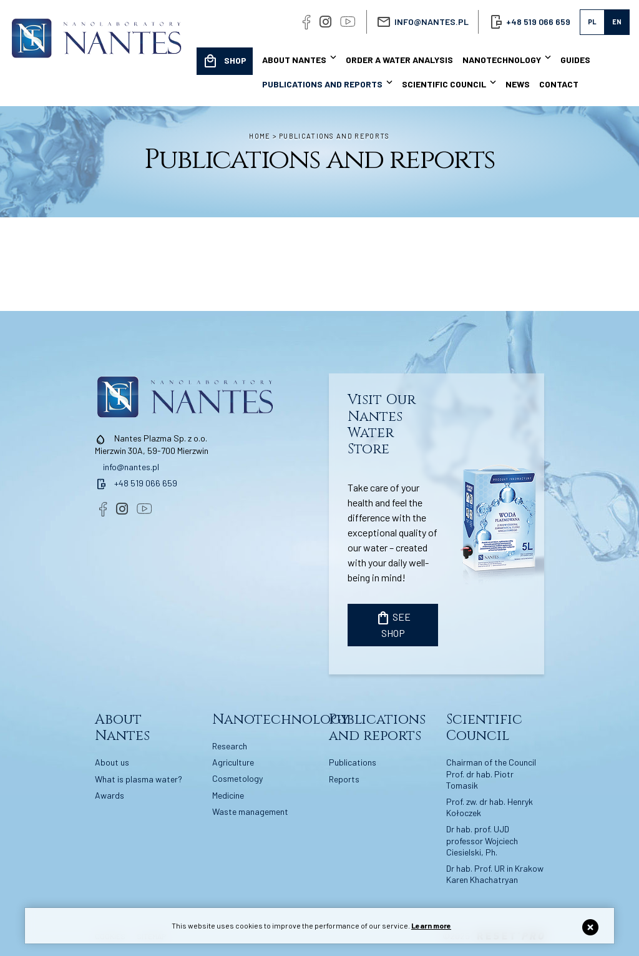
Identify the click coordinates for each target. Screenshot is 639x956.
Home (259, 136)
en (617, 21)
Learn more (431, 925)
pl (592, 21)
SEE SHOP (393, 624)
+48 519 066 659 (136, 483)
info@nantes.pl (431, 21)
